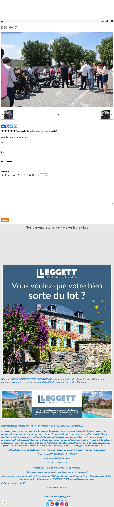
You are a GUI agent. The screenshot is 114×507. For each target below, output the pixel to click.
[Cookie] (4, 502)
